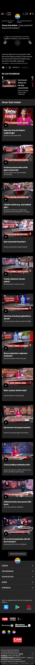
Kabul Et (30, 658)
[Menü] (2, 13)
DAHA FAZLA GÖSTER (17, 554)
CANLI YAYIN (7, 14)
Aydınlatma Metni (7, 657)
